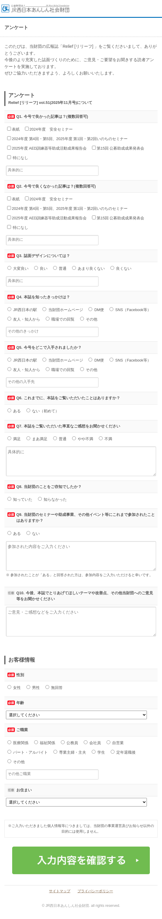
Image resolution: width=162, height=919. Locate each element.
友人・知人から (23, 319)
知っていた (20, 499)
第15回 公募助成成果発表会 (118, 148)
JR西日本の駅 (22, 309)
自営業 (115, 742)
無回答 (54, 687)
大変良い (18, 268)
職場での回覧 (60, 319)
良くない (121, 268)
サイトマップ (59, 891)
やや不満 (82, 438)
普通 (60, 268)
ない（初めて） (42, 410)
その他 (89, 319)
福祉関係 (44, 742)
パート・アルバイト (27, 752)
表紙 (13, 129)
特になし (17, 157)
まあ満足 (37, 438)
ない (33, 533)
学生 (98, 752)
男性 (33, 687)
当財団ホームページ (62, 309)
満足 (14, 438)
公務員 (69, 742)
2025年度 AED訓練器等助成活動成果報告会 (47, 148)
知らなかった (52, 499)
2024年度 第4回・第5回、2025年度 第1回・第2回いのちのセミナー (67, 138)
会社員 (92, 742)
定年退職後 (123, 752)
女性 (14, 687)
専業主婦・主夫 (69, 752)
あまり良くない (88, 268)
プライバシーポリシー (95, 891)
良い (41, 268)
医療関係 (18, 742)
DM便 (96, 309)
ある (14, 410)
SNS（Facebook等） (130, 309)
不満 (105, 438)
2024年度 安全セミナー (49, 129)
